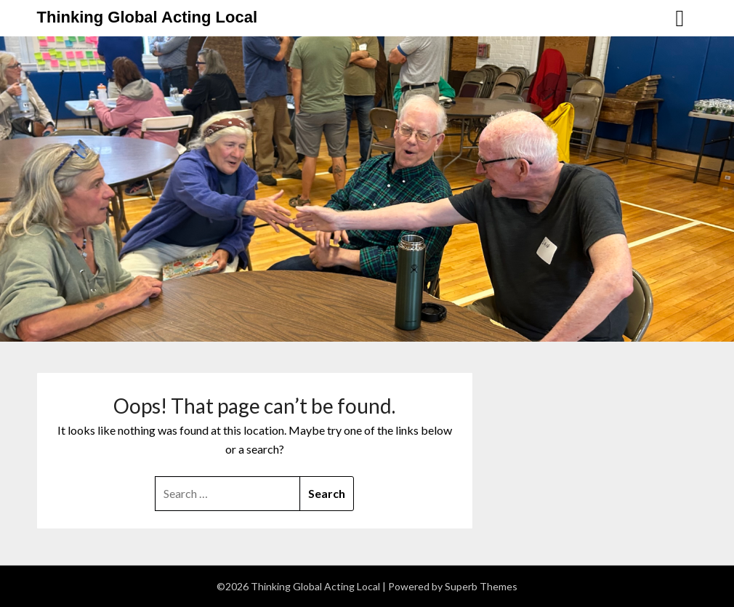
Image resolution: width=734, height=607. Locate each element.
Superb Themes (481, 586)
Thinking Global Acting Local (147, 17)
